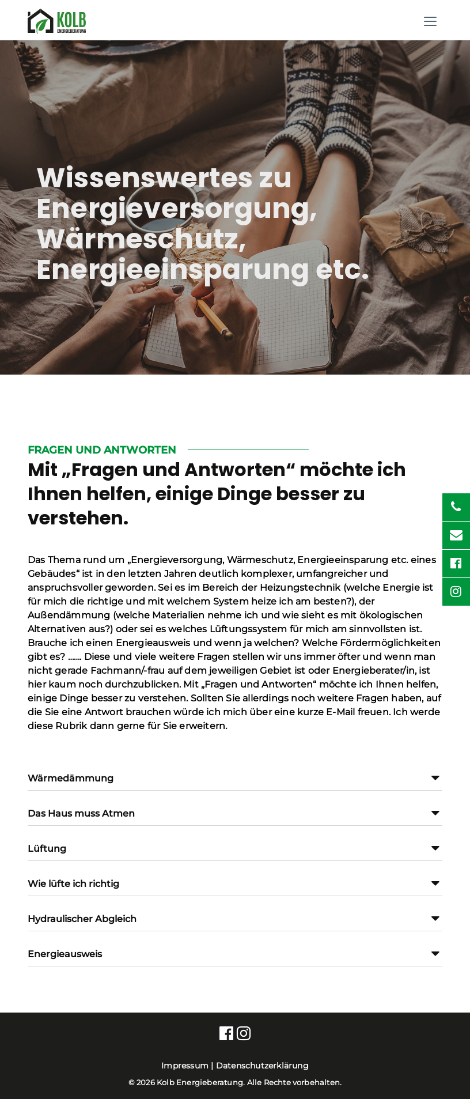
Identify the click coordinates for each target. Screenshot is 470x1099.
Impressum (185, 1065)
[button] (235, 782)
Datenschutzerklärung (262, 1065)
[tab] (235, 773)
